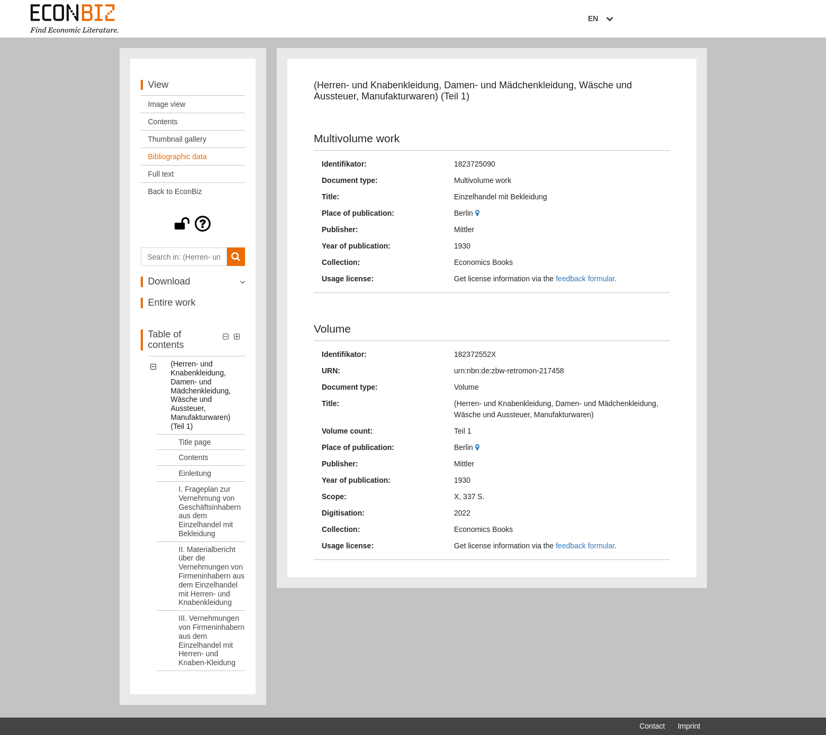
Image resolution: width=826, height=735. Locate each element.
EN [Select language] (692, 19)
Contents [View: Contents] (163, 124)
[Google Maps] (478, 215)
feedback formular (585, 281)
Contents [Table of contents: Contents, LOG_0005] (193, 460)
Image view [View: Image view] (167, 107)
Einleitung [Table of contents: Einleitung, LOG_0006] (195, 476)
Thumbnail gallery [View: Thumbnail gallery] (177, 141)
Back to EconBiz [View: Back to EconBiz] (175, 194)
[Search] (235, 259)
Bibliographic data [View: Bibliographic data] (177, 159)
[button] (193, 226)
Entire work (172, 305)
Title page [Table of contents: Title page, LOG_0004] (195, 444)
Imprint (689, 726)
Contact (652, 726)
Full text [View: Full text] (161, 176)
